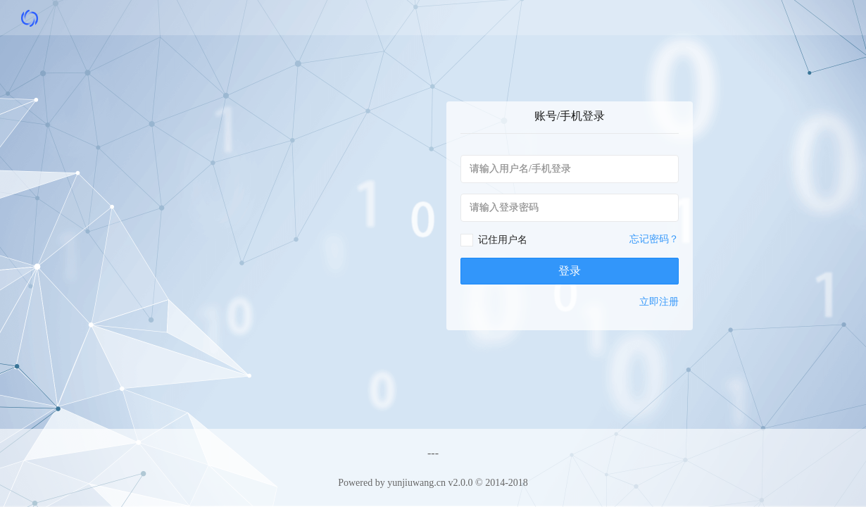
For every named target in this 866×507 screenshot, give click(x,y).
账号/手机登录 (569, 116)
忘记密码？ (654, 239)
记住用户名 (502, 239)
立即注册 (659, 301)
